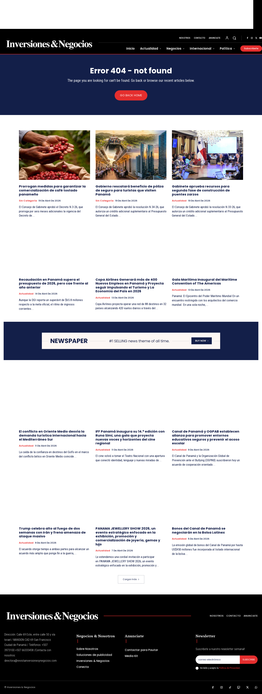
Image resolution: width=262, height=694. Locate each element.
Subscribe (248, 659)
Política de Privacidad (229, 668)
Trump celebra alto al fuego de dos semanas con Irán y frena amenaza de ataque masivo (52, 532)
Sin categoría (28, 200)
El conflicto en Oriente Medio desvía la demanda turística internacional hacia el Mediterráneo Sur (52, 435)
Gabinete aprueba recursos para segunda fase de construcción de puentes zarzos (201, 190)
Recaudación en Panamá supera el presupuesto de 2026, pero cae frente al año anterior (53, 283)
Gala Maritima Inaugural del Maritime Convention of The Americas (204, 281)
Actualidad (179, 200)
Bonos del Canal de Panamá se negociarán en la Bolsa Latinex (198, 530)
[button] (234, 38)
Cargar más (131, 579)
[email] (218, 659)
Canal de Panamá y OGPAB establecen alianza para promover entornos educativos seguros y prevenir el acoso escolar (205, 437)
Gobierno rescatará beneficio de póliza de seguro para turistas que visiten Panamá (130, 190)
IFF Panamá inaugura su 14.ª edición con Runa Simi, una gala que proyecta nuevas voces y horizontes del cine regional (130, 437)
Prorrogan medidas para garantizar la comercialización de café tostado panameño (52, 190)
